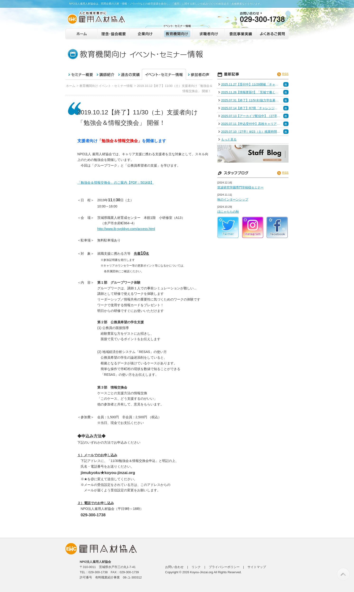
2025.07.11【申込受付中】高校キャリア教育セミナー (250, 124)
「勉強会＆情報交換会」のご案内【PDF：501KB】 (115, 182)
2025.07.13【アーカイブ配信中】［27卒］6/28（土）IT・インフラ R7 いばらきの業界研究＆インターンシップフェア (250, 116)
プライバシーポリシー (224, 567)
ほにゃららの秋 (228, 211)
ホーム (70, 86)
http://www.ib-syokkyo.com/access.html (126, 229)
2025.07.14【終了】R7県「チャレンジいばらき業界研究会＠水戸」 (250, 108)
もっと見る (229, 139)
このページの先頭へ (343, 574)
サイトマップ (256, 567)
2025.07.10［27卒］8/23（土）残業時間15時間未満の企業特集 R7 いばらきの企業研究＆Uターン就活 (250, 131)
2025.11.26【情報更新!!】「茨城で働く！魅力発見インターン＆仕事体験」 (250, 92)
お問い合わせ (174, 567)
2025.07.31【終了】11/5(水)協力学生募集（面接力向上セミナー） (250, 100)
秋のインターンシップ (232, 199)
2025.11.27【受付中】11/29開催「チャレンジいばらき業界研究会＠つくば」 (250, 84)
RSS (285, 74)
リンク (196, 567)
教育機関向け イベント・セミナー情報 (106, 86)
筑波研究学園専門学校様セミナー (240, 187)
